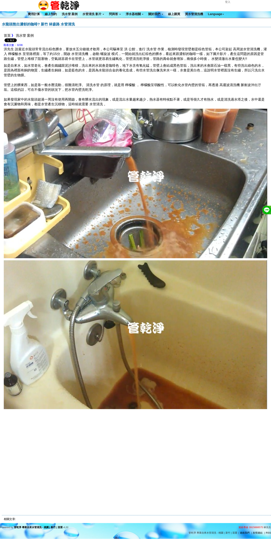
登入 (227, 1)
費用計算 (34, 14)
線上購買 (174, 14)
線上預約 (51, 14)
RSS (268, 532)
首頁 (7, 35)
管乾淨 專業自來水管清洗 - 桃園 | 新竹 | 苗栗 (38, 527)
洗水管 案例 (70, 14)
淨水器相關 (134, 14)
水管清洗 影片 (93, 14)
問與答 (115, 14)
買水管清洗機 (194, 14)
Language (216, 14)
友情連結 (258, 532)
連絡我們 (245, 532)
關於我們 (155, 14)
